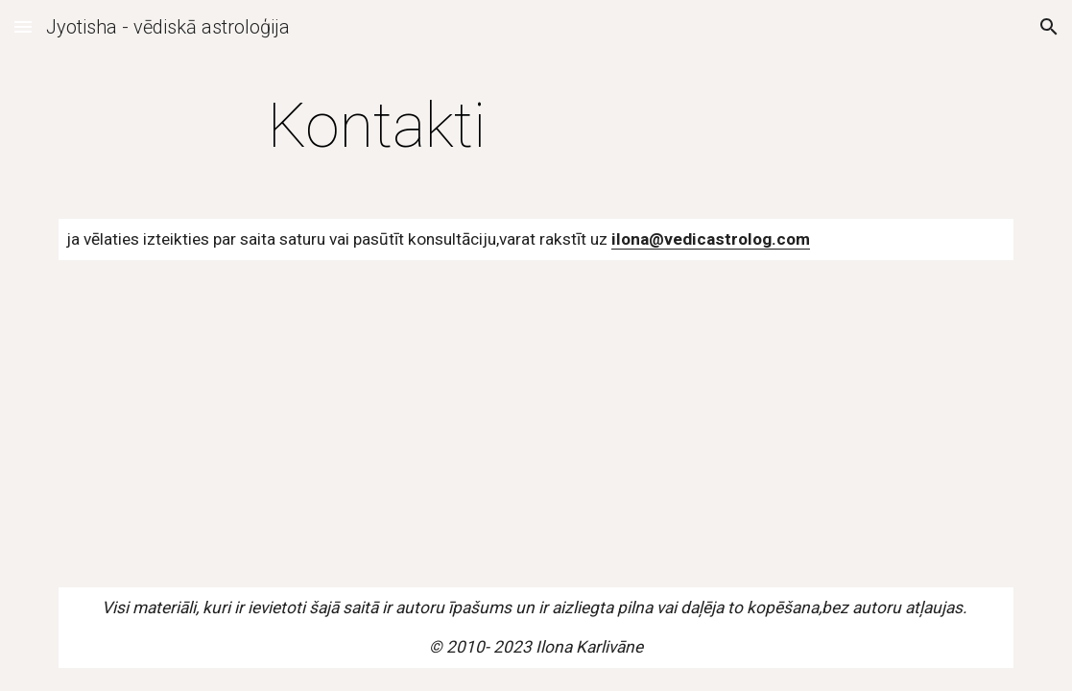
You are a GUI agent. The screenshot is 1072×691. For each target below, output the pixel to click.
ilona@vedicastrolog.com (710, 239)
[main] (377, 127)
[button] (23, 26)
